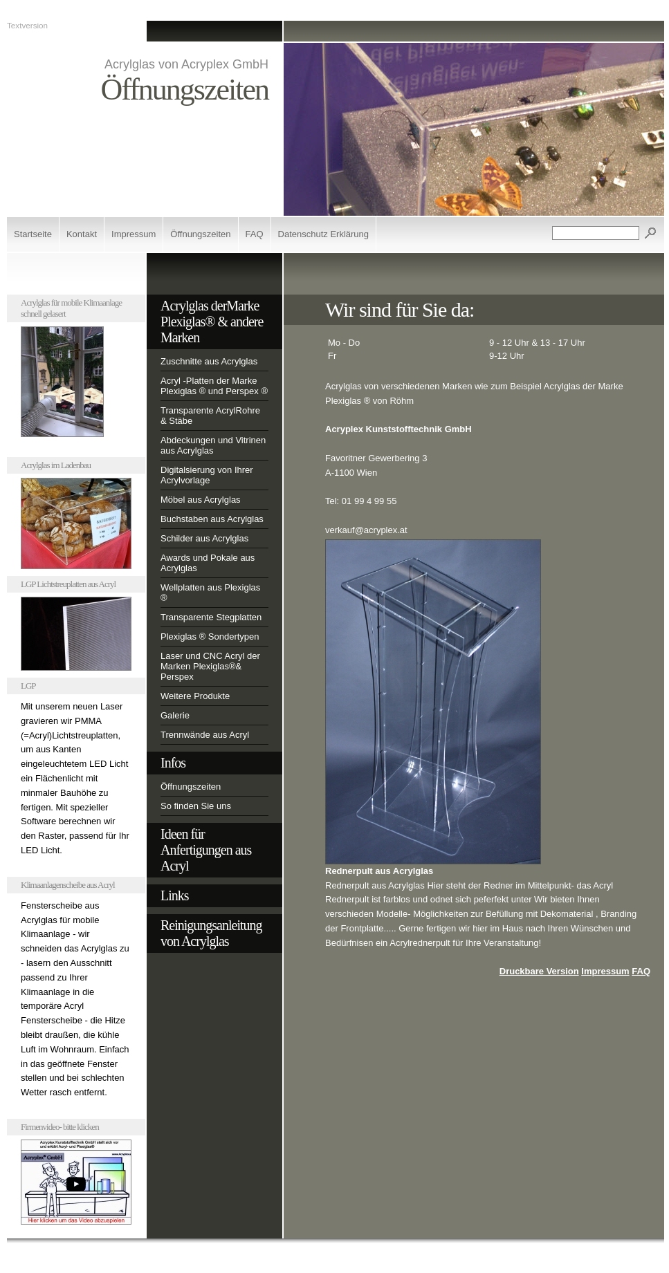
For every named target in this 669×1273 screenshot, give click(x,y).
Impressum (133, 234)
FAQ (255, 234)
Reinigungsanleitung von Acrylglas (211, 933)
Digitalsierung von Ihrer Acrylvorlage (207, 475)
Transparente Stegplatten (211, 617)
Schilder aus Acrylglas (204, 538)
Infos (173, 762)
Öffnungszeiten (200, 234)
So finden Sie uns (196, 806)
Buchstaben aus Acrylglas (212, 519)
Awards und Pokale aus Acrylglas (208, 562)
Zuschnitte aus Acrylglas (209, 361)
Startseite (33, 234)
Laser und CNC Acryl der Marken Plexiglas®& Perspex (210, 666)
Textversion (27, 25)
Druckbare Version (539, 971)
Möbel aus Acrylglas (201, 499)
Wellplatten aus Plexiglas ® (210, 592)
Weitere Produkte (195, 696)
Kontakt (81, 234)
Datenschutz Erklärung (323, 234)
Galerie (175, 715)
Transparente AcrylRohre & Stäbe (210, 415)
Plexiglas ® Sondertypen (210, 636)
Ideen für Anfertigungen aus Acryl (206, 849)
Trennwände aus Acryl (205, 735)
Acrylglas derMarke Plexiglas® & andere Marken (212, 321)
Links (175, 895)
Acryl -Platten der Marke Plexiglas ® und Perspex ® (214, 385)
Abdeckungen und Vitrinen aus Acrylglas (213, 445)
